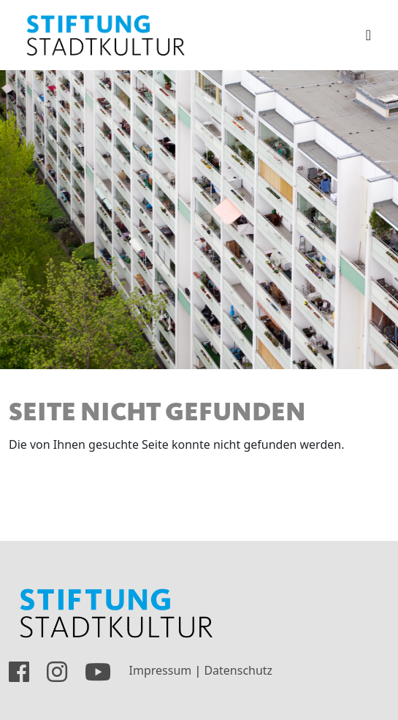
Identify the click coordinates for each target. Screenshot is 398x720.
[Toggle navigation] (368, 35)
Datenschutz (238, 671)
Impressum (160, 671)
